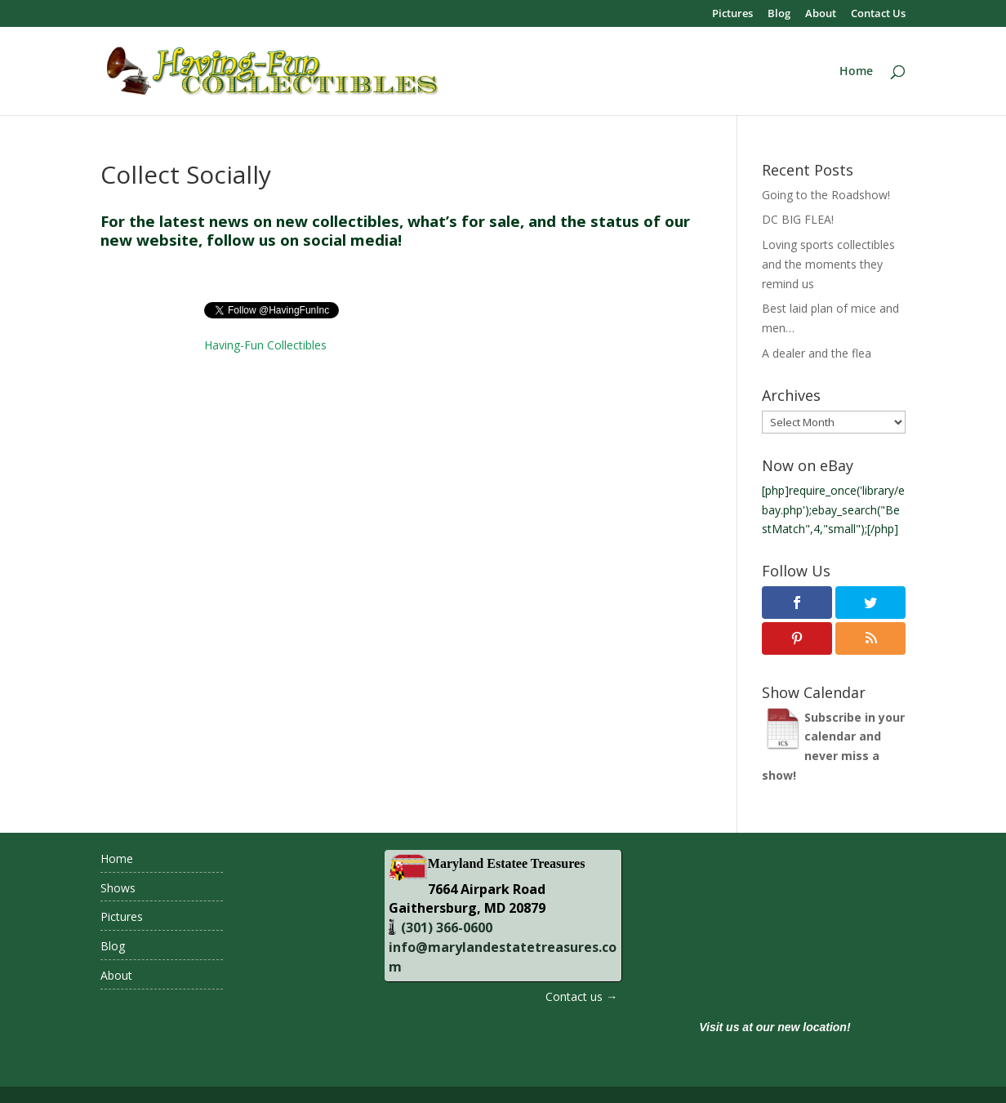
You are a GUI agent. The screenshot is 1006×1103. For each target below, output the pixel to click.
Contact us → (581, 996)
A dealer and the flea (816, 353)
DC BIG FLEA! (798, 219)
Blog (779, 14)
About (820, 14)
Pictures (732, 14)
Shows (118, 888)
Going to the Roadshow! (826, 194)
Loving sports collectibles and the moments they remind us (828, 264)
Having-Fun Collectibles (265, 345)
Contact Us (878, 14)
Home (856, 71)
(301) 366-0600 (445, 927)
